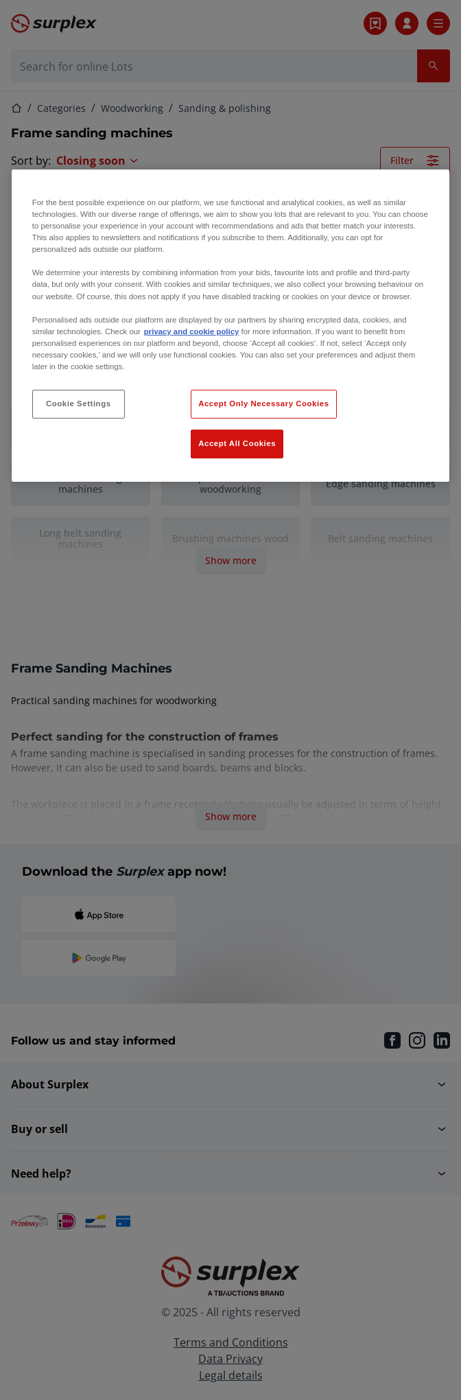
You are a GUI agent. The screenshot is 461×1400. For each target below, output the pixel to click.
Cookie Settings (78, 403)
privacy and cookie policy (191, 331)
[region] (230, 326)
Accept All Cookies (237, 443)
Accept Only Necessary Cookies (263, 403)
